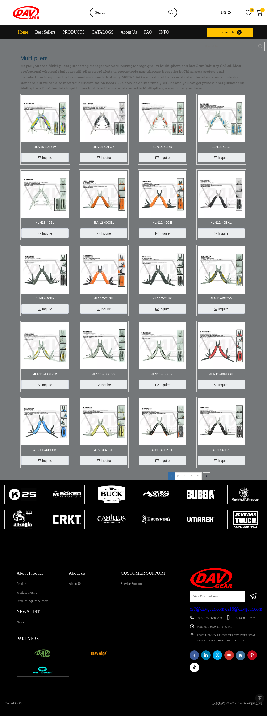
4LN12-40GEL (103, 222)
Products (22, 583)
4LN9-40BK (221, 450)
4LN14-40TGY (103, 147)
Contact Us (226, 32)
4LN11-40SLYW (45, 374)
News (20, 622)
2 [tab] (138, 538)
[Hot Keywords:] (260, 46)
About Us (129, 32)
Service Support (131, 583)
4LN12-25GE (103, 298)
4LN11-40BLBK (44, 450)
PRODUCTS (74, 32)
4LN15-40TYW (45, 147)
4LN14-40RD (162, 147)
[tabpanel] (22, 507)
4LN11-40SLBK (162, 374)
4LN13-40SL (45, 222)
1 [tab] (131, 538)
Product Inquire (27, 592)
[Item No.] (229, 46)
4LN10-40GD (104, 450)
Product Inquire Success (32, 601)
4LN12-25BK (162, 298)
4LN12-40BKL (221, 222)
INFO (164, 32)
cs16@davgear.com (243, 608)
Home (23, 32)
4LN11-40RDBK (221, 374)
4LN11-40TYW (221, 298)
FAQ (148, 32)
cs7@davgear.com (207, 608)
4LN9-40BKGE (163, 450)
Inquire (45, 158)
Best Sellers (45, 32)
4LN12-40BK (45, 298)
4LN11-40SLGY (104, 374)
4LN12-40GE (162, 222)
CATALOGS (103, 32)
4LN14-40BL (221, 147)
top (259, 698)
